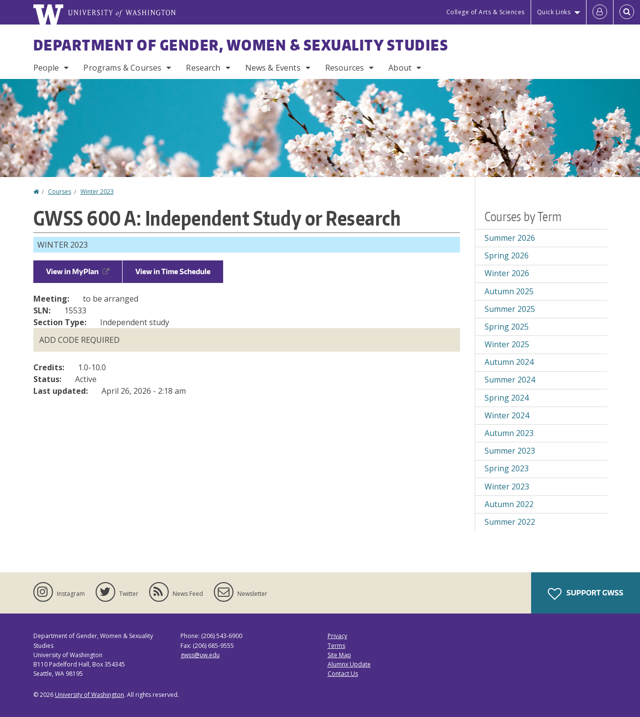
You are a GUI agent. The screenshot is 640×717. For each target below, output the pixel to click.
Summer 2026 (510, 237)
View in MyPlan (77, 271)
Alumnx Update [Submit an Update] (349, 664)
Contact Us (343, 673)
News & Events (273, 67)
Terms (336, 645)
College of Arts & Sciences (485, 12)
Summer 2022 (510, 521)
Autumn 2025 (509, 291)
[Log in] (600, 12)
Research (203, 67)
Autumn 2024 (509, 362)
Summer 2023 (510, 450)
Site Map (339, 655)
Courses (59, 191)
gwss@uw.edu (200, 655)
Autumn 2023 (509, 433)
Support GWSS (585, 594)
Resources (344, 67)
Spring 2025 (507, 326)
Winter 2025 (507, 344)
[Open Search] (627, 12)
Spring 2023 (507, 468)
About (399, 67)
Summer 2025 (510, 309)
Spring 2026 (507, 255)
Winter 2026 (507, 273)
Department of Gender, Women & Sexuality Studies (241, 44)
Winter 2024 (507, 415)
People (46, 67)
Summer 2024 (510, 379)
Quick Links (554, 12)
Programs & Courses (122, 67)
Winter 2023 (97, 191)
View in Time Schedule (172, 271)
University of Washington (89, 695)
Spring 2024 (507, 397)
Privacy (337, 636)
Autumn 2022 (509, 504)
